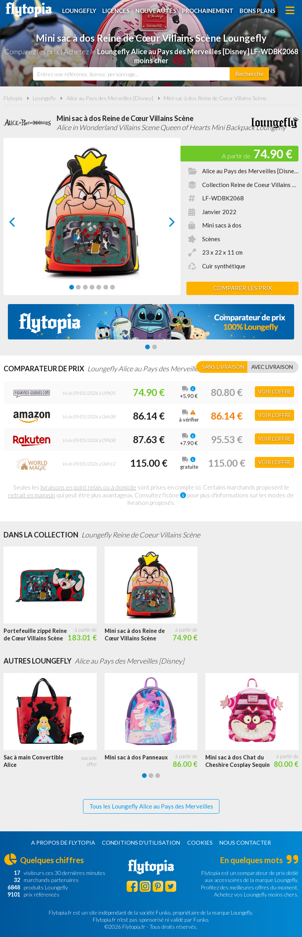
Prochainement (208, 10)
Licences (115, 10)
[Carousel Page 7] (112, 287)
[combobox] (131, 74)
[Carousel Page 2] (78, 287)
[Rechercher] (249, 74)
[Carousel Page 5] (98, 287)
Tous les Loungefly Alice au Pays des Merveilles (151, 806)
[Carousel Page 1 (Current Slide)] (71, 287)
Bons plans (257, 10)
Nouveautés (155, 10)
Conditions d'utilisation (141, 842)
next (163, 224)
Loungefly (79, 10)
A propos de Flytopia (63, 842)
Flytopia (29, 10)
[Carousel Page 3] (85, 287)
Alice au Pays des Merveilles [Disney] (109, 98)
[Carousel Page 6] (105, 287)
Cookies (200, 842)
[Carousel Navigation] (92, 221)
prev (21, 224)
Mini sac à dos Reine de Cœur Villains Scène (215, 98)
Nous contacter (245, 842)
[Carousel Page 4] (92, 287)
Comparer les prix (242, 288)
